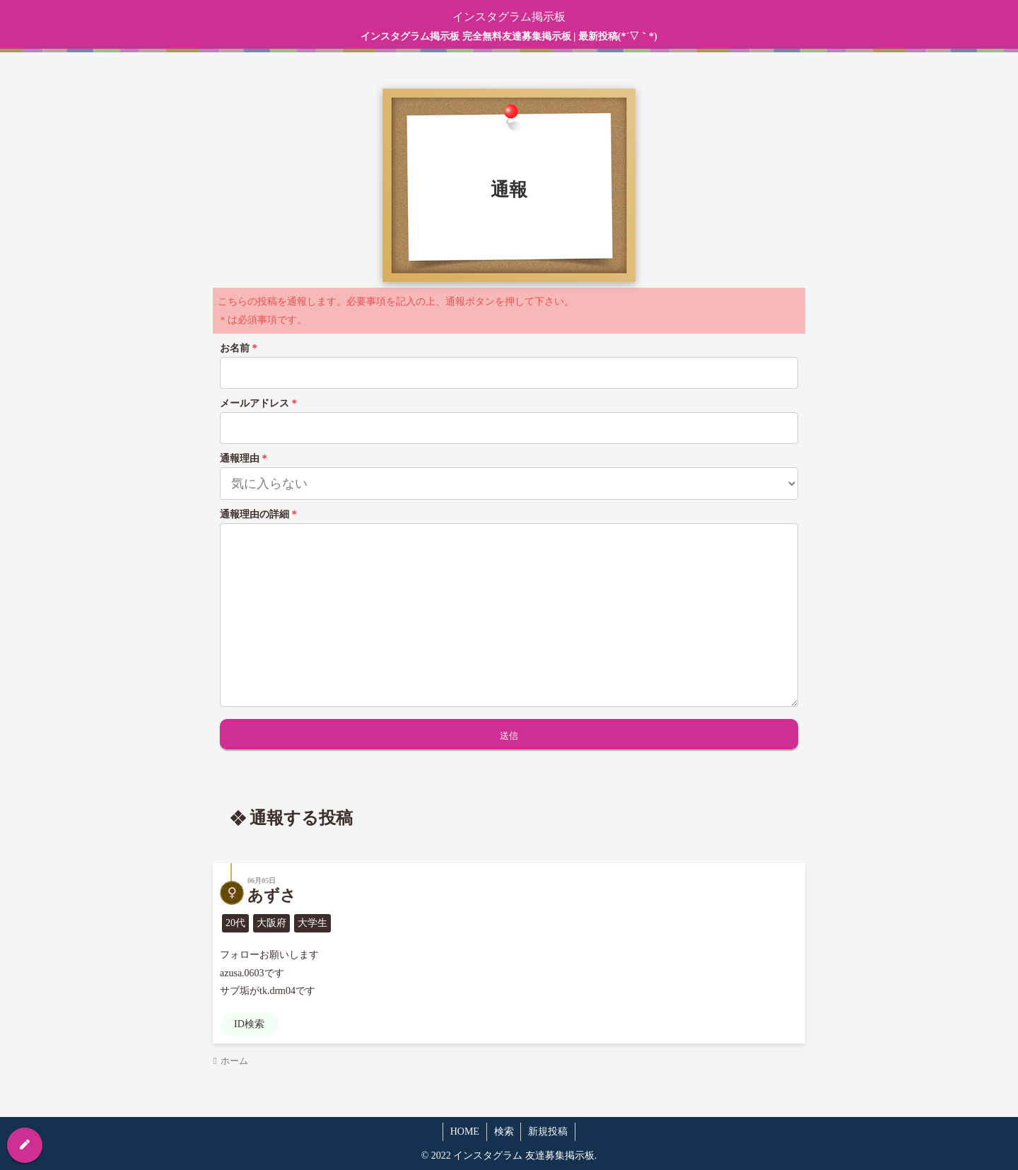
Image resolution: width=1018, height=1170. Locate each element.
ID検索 (249, 1024)
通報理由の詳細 (259, 514)
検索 (504, 1131)
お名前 (239, 348)
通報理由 (244, 458)
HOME (464, 1131)
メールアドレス (259, 403)
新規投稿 (548, 1131)
